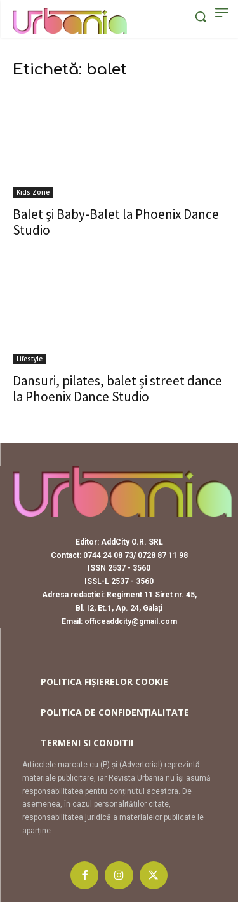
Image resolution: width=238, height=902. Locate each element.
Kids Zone (33, 192)
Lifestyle (30, 358)
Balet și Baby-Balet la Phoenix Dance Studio (116, 222)
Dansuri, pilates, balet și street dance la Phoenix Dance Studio (117, 388)
